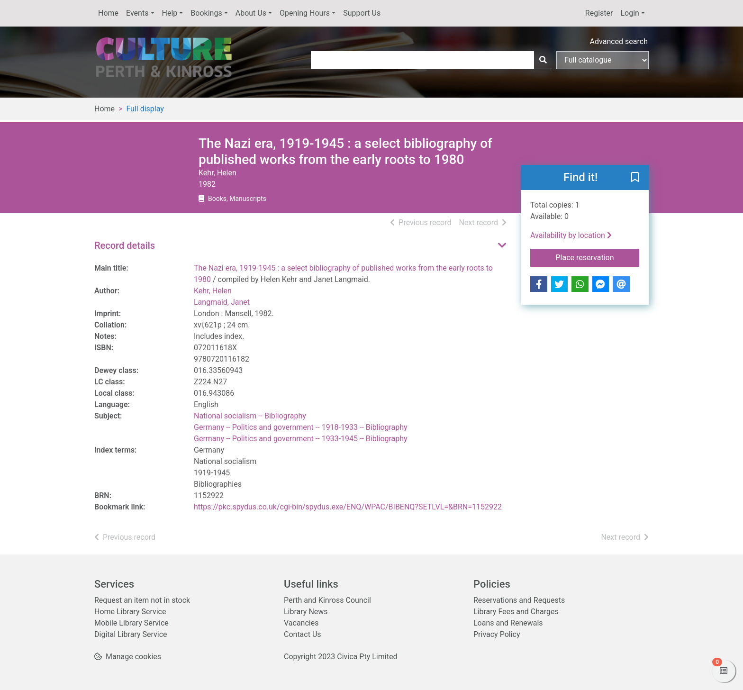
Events (137, 13)
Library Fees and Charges (516, 611)
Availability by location (571, 235)
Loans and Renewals (508, 622)
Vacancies (301, 622)
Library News (306, 611)
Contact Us (302, 634)
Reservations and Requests (519, 600)
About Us (251, 13)
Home (108, 13)
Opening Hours (305, 13)
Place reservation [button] (598, 257)
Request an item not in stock (142, 600)
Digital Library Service (130, 634)
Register (599, 13)
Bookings (206, 13)
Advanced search (619, 41)
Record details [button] (124, 245)
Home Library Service (130, 611)
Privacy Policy (496, 634)
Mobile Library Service (131, 622)
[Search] (543, 60)
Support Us (362, 13)
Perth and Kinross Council (327, 600)
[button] (635, 178)
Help (170, 13)
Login (629, 13)
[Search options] (602, 60)
